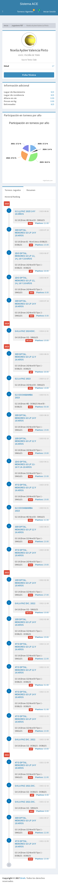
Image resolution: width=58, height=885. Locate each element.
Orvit (22, 878)
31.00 (39, 685)
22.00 (38, 658)
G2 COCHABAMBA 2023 (24, 396)
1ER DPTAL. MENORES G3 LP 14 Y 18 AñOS (25, 582)
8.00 (39, 292)
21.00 (38, 223)
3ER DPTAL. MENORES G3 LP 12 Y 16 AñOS (25, 357)
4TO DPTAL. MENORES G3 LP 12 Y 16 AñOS (25, 487)
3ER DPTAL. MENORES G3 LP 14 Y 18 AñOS (25, 232)
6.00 (39, 811)
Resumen (31, 190)
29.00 (38, 637)
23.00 (38, 476)
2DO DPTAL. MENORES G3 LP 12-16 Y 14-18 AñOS (25, 464)
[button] (2, 11)
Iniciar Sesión (49, 11)
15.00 (39, 244)
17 (53, 66)
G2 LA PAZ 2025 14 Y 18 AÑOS (25, 212)
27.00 (38, 594)
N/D (52, 92)
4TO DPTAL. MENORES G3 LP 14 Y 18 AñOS (25, 552)
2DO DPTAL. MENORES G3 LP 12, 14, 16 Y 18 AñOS (25, 256)
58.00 (38, 406)
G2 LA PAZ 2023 (23, 378)
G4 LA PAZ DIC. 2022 (25, 603)
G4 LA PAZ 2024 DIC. (25, 331)
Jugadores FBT (17, 25)
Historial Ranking (12, 196)
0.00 (52, 98)
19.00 (38, 430)
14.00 (38, 388)
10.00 (37, 340)
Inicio (6, 25)
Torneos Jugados (13, 190)
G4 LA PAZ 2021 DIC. (25, 785)
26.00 (39, 270)
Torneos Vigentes (26, 11)
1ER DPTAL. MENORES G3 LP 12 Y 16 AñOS (25, 441)
